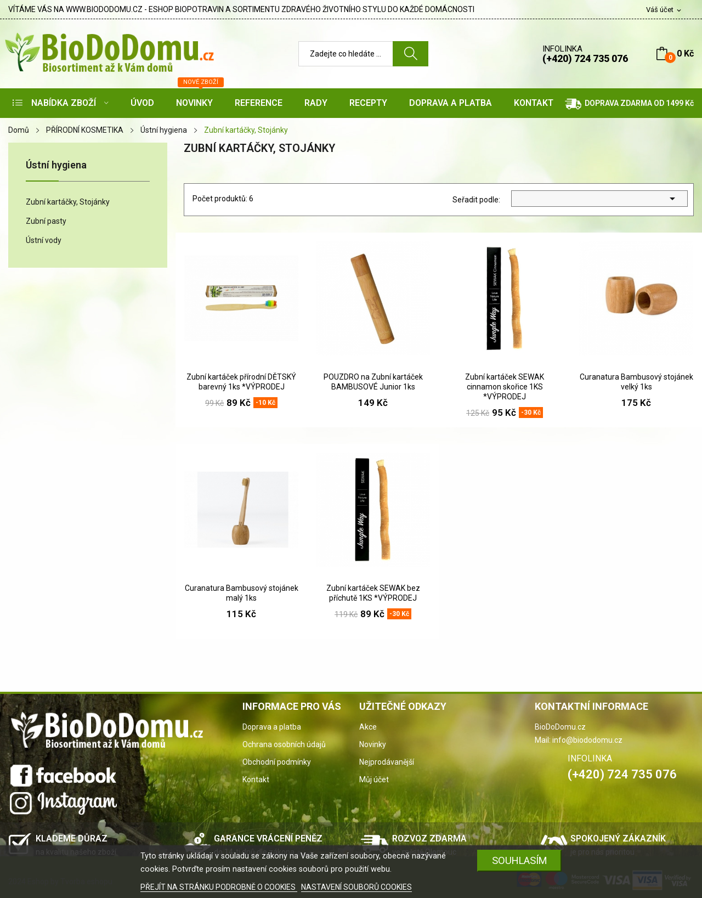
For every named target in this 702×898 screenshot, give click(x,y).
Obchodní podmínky (276, 762)
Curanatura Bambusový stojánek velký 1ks (636, 381)
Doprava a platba (271, 726)
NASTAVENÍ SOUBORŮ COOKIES (356, 887)
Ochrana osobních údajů (284, 744)
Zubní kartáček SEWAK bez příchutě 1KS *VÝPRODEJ (373, 593)
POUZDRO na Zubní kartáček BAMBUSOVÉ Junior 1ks (373, 381)
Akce (368, 726)
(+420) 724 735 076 (585, 58)
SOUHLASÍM (519, 860)
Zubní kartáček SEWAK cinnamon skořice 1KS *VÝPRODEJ (504, 386)
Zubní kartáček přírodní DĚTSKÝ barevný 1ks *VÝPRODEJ (241, 381)
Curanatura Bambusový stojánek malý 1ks (241, 593)
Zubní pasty (46, 221)
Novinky (372, 744)
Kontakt (255, 779)
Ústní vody (43, 240)
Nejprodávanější (386, 762)
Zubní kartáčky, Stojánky (68, 201)
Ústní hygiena (56, 165)
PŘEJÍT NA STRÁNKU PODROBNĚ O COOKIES (218, 887)
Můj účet (374, 779)
